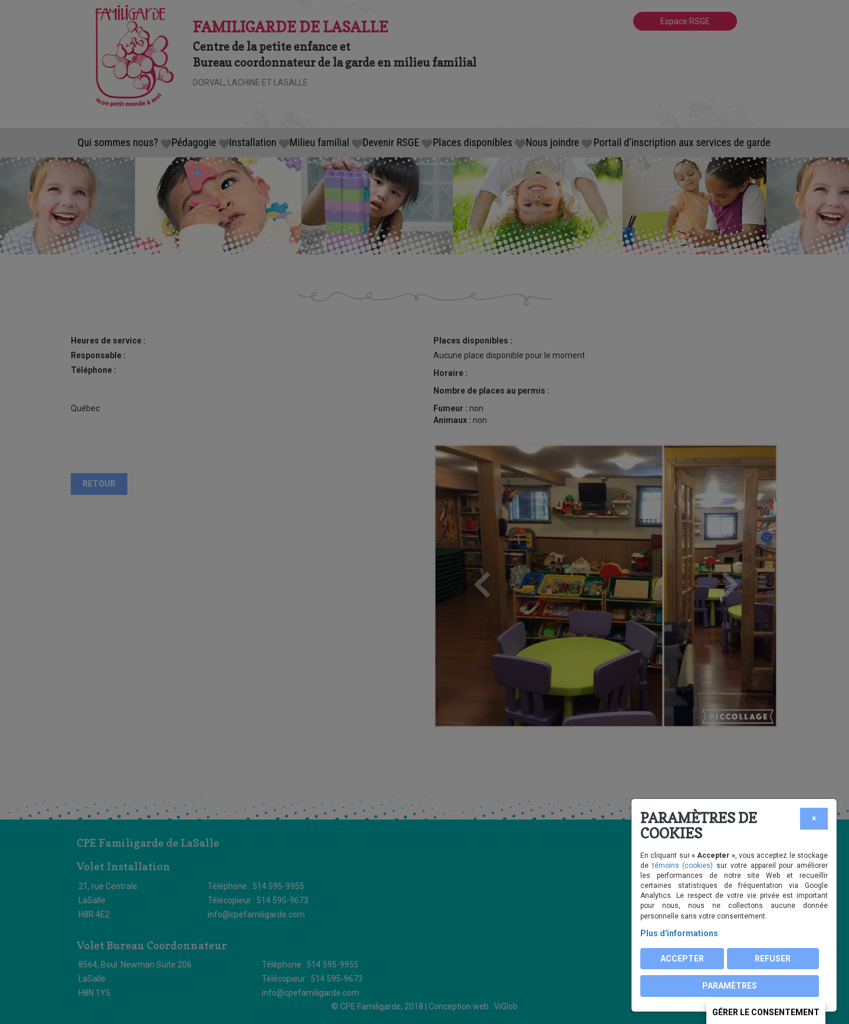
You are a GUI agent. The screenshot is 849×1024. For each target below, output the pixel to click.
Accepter (682, 958)
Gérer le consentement (766, 1012)
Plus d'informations (679, 933)
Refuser (773, 958)
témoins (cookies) (682, 865)
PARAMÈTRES (729, 985)
